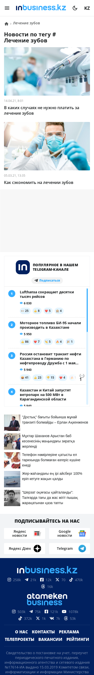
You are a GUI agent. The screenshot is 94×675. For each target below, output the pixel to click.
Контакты (43, 531)
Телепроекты (19, 539)
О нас (21, 531)
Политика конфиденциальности (47, 651)
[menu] (7, 8)
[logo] (41, 8)
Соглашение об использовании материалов (47, 624)
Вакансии (50, 539)
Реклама (69, 531)
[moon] (75, 8)
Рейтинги (77, 539)
